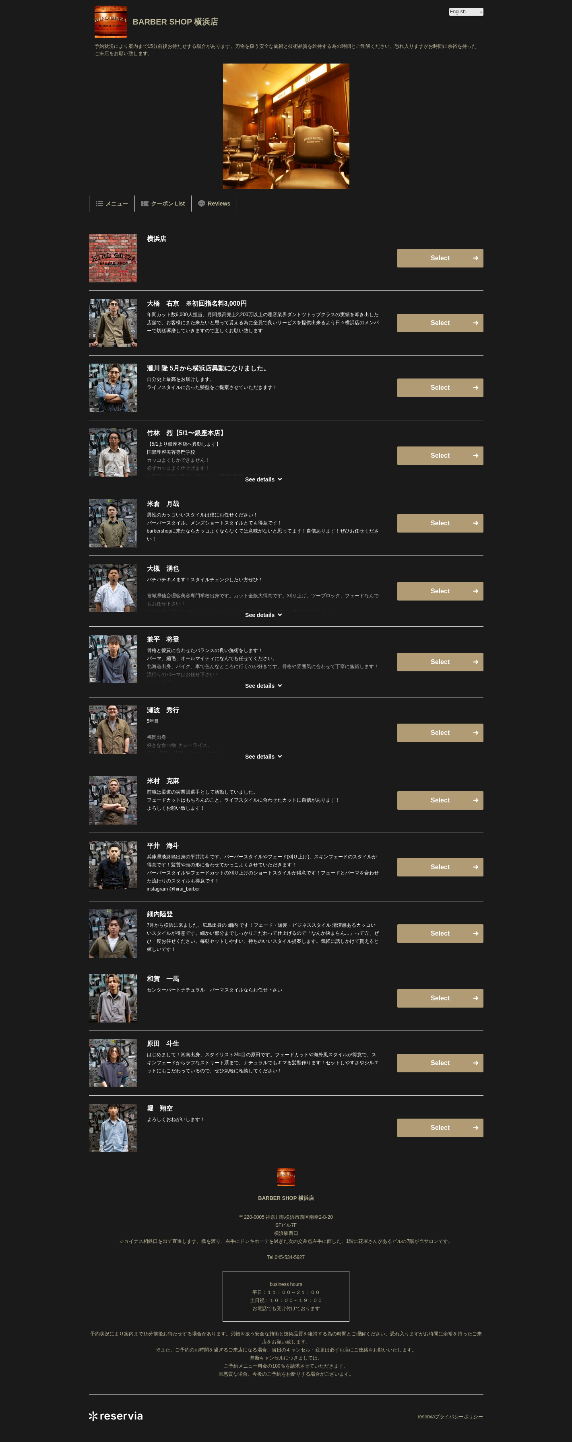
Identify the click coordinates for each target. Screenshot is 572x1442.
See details (260, 479)
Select (440, 258)
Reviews (214, 203)
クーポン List (163, 203)
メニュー (112, 203)
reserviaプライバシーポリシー (450, 1416)
